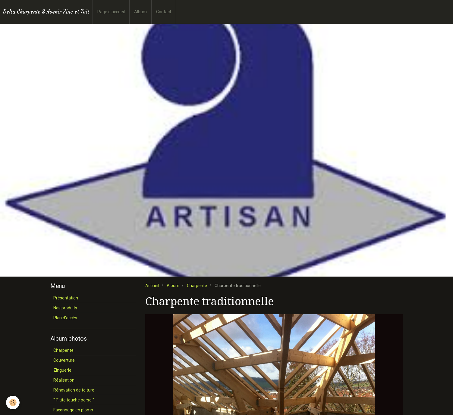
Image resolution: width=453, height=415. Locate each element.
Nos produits (65, 307)
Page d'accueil (111, 11)
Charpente (197, 285)
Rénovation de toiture (73, 390)
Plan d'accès (65, 317)
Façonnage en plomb (73, 409)
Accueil (152, 285)
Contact (163, 11)
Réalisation (63, 380)
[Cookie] (13, 402)
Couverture (64, 360)
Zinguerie (62, 370)
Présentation (65, 298)
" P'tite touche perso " (73, 400)
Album (140, 11)
